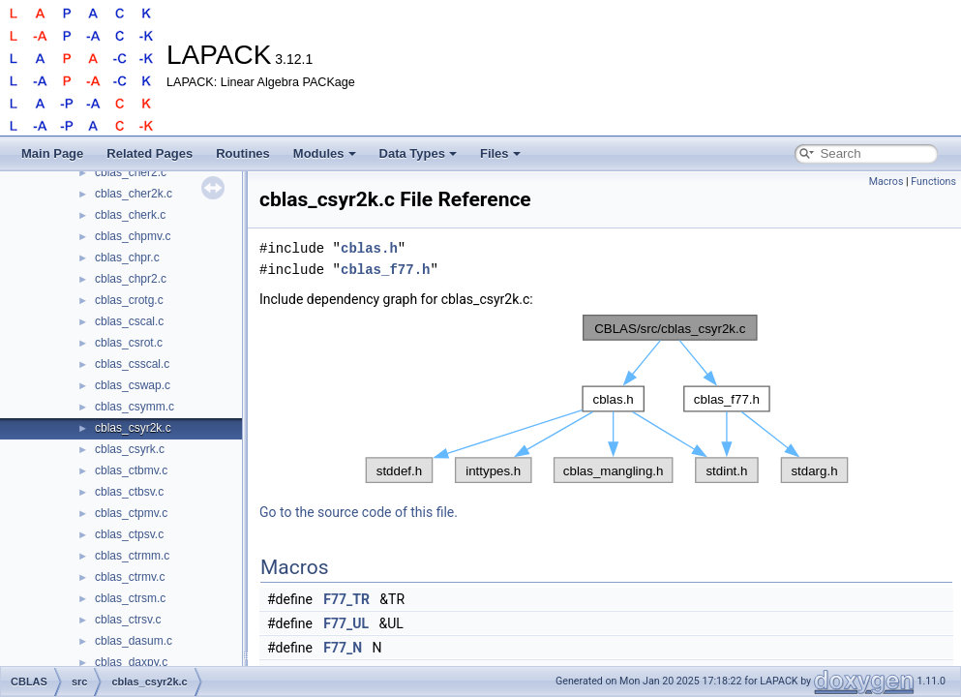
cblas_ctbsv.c (129, 492)
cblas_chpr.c (127, 257)
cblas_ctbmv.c (131, 470)
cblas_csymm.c (134, 406)
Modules (324, 153)
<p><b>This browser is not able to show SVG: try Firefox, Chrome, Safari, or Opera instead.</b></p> (607, 399)
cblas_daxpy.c (131, 662)
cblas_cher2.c (130, 172)
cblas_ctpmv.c (131, 513)
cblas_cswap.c (132, 385)
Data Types (418, 153)
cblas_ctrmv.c (130, 577)
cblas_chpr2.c (130, 279)
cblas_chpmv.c (132, 236)
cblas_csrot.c (129, 342)
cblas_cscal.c (129, 321)
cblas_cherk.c (130, 215)
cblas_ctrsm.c (130, 598)
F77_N (342, 647)
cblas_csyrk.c (130, 449)
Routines (243, 153)
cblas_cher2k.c (133, 193)
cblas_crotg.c (129, 300)
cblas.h (369, 248)
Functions (933, 181)
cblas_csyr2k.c (133, 428)
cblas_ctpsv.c (129, 534)
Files (500, 153)
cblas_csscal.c (132, 364)
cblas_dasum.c (133, 641)
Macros (886, 181)
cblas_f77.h (385, 269)
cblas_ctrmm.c (132, 555)
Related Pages (149, 153)
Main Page (52, 153)
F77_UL (346, 623)
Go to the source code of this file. (358, 512)
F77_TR (346, 599)
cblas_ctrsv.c (128, 619)
